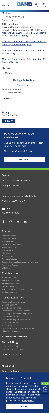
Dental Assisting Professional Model (17, 319)
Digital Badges (8, 253)
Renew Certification (10, 283)
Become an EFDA (9, 305)
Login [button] (44, 5)
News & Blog (10, 342)
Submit (9, 121)
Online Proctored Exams (12, 244)
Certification (10, 273)
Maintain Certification (11, 280)
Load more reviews (11, 89)
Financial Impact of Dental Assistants (18, 328)
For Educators (8, 256)
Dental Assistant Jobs (11, 316)
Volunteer (6, 268)
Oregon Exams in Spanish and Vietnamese (20, 262)
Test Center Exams (10, 247)
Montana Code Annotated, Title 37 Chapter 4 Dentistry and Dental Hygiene (24, 43)
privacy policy (27, 400)
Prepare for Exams (10, 238)
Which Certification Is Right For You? (17, 289)
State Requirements (14, 336)
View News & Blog (10, 346)
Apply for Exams (9, 235)
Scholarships (7, 325)
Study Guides (7, 241)
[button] (45, 389)
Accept (25, 406)
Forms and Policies (10, 265)
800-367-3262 (12, 212)
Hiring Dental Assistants (12, 331)
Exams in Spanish (9, 259)
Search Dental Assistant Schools (16, 310)
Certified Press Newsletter (13, 349)
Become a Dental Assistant (13, 302)
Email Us (11, 208)
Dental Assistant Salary (12, 308)
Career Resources (13, 297)
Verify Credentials (9, 292)
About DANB (8, 365)
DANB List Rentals (10, 322)
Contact (36, 6)
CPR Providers (8, 286)
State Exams (7, 250)
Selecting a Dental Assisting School (17, 313)
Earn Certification (9, 277)
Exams (6, 231)
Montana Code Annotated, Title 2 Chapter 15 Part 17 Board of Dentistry (24, 34)
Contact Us (24, 159)
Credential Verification (12, 354)
